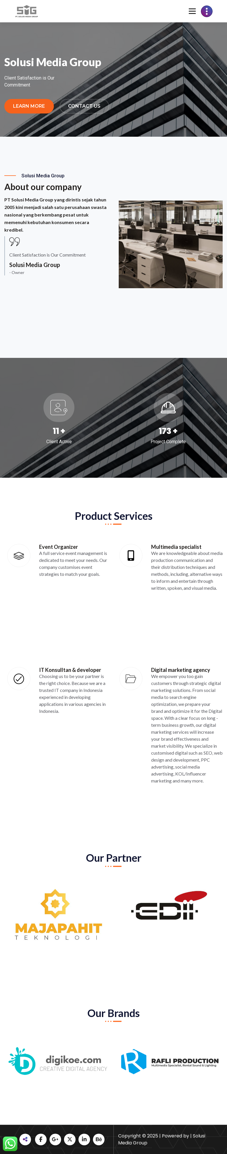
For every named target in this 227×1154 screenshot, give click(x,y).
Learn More (29, 106)
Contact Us (84, 106)
